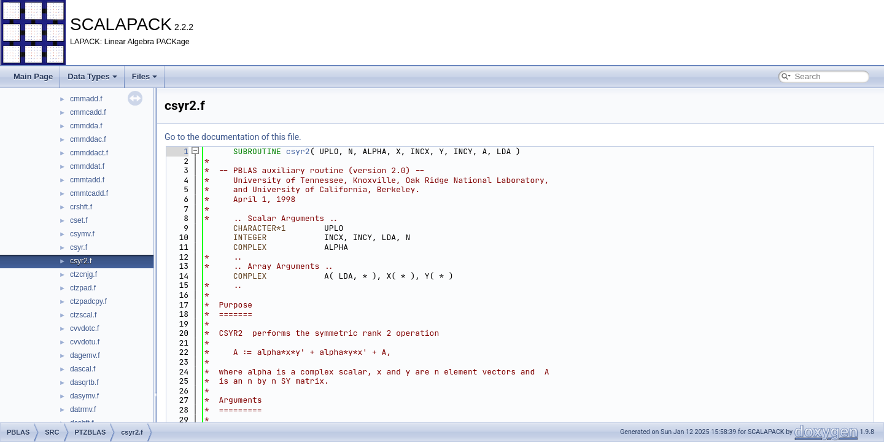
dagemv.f (84, 355)
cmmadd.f (86, 99)
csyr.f (78, 247)
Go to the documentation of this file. (233, 137)
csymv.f (82, 234)
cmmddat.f (87, 166)
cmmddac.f (88, 139)
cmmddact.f (89, 153)
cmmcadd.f (88, 112)
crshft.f (81, 207)
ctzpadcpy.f (88, 301)
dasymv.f (84, 396)
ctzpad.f (83, 288)
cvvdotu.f (84, 342)
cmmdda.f (86, 126)
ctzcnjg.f (83, 274)
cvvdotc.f (84, 328)
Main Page (33, 76)
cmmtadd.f (87, 180)
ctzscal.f (83, 315)
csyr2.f (80, 261)
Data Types (92, 76)
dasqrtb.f (84, 382)
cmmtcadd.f (89, 193)
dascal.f (82, 369)
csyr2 (298, 151)
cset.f (79, 220)
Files (145, 76)
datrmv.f (83, 409)
